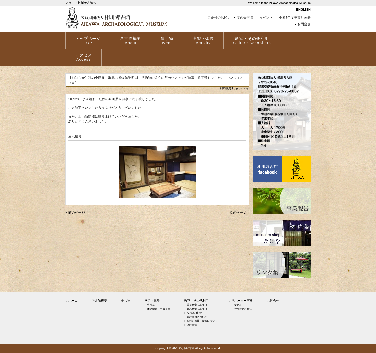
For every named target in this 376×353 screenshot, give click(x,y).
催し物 (125, 300)
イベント (266, 17)
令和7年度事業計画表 (295, 17)
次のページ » (239, 212)
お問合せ (304, 24)
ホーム (73, 300)
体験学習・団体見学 (158, 309)
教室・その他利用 (196, 300)
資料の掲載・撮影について (202, 320)
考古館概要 (99, 300)
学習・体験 (152, 300)
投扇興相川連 (194, 312)
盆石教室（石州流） (198, 309)
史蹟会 (151, 304)
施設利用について (197, 316)
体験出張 (192, 324)
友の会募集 (245, 17)
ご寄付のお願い (219, 17)
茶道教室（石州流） (198, 304)
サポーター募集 (242, 300)
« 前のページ (75, 212)
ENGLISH (303, 9)
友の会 (238, 304)
